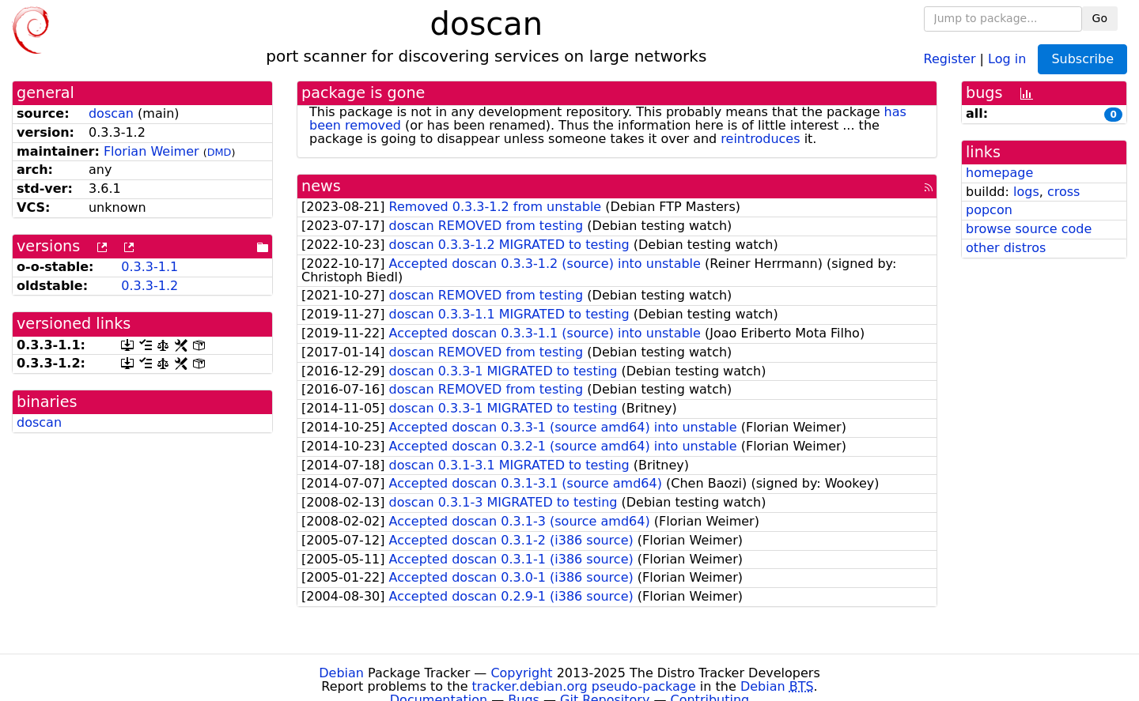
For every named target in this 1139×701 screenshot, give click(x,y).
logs (1026, 191)
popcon (989, 209)
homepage (999, 172)
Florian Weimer (151, 151)
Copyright (521, 672)
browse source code (1029, 228)
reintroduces (760, 138)
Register (950, 58)
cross (1063, 191)
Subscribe (1082, 58)
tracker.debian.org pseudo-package (584, 686)
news (321, 186)
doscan (111, 113)
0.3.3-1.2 (149, 285)
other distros (1006, 247)
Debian (341, 672)
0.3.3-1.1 (149, 266)
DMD (219, 152)
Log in (1007, 58)
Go (1099, 18)
